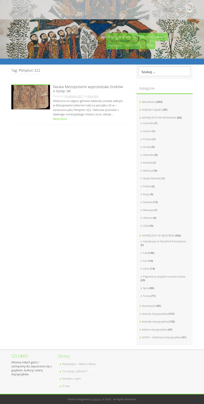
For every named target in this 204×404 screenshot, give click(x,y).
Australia (148, 123)
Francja (147, 139)
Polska (147, 186)
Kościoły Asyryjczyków (155, 321)
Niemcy (147, 170)
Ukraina (147, 218)
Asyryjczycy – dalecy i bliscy (125, 45)
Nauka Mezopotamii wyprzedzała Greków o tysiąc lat (88, 89)
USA (145, 225)
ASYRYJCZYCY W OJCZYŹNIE (158, 235)
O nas (149, 45)
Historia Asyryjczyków (155, 314)
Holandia (148, 155)
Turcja (146, 296)
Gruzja (147, 147)
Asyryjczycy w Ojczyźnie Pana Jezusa (164, 241)
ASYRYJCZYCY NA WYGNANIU (159, 117)
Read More (60, 119)
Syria (146, 288)
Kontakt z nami (18, 9)
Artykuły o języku (152, 109)
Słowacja (148, 210)
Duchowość (149, 306)
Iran (145, 261)
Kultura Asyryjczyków (154, 329)
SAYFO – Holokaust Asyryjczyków (161, 337)
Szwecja (147, 202)
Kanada (147, 162)
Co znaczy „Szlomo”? (153, 37)
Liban (146, 268)
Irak (145, 253)
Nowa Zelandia (152, 178)
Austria (147, 131)
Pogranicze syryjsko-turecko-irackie (164, 276)
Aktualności (149, 102)
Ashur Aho (92, 96)
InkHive (96, 399)
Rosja (146, 194)
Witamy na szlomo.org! (122, 37)
